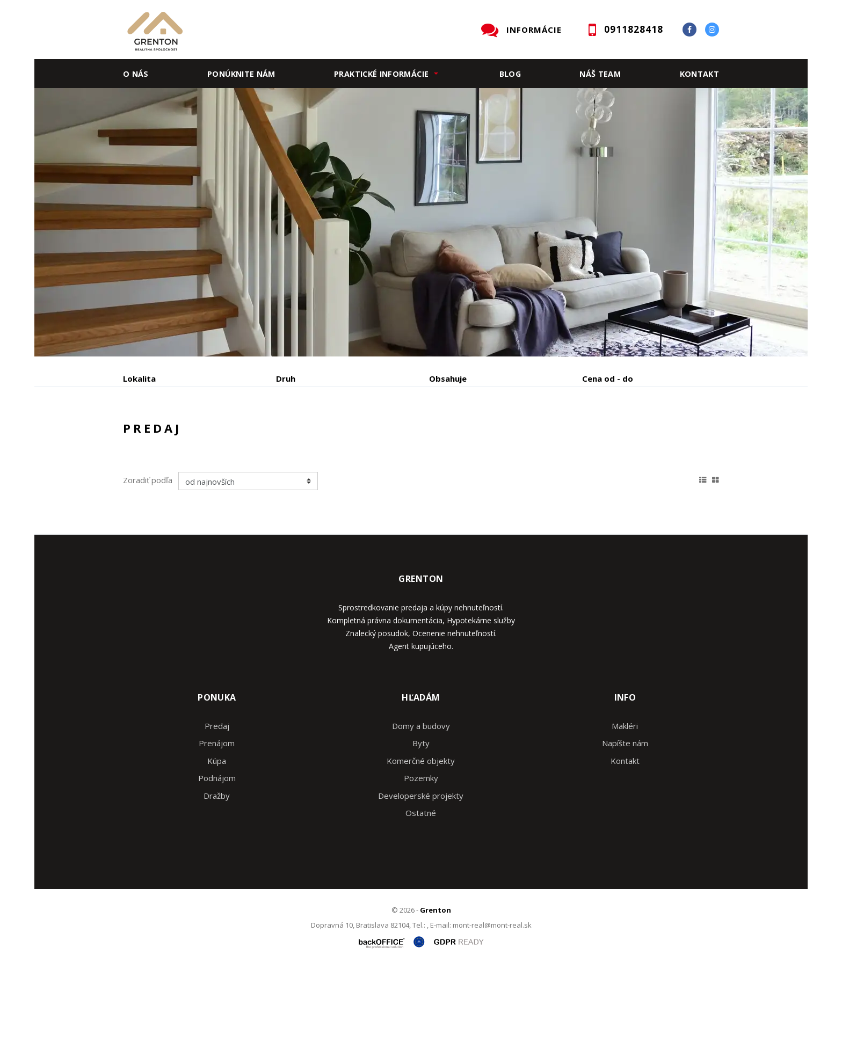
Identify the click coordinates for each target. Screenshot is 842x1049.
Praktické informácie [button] (381, 74)
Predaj (156, 434)
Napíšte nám (625, 824)
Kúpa (284, 434)
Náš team (600, 74)
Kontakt (700, 74)
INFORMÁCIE (534, 29)
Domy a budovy (421, 807)
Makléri (625, 807)
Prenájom (221, 434)
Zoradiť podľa (147, 561)
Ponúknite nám (241, 74)
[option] (421, 222)
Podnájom (348, 434)
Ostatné (420, 894)
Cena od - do (607, 378)
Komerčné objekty (421, 842)
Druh (285, 378)
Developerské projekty (420, 877)
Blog (510, 74)
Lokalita (139, 378)
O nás (136, 74)
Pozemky (421, 859)
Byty (421, 824)
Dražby (217, 877)
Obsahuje (448, 378)
